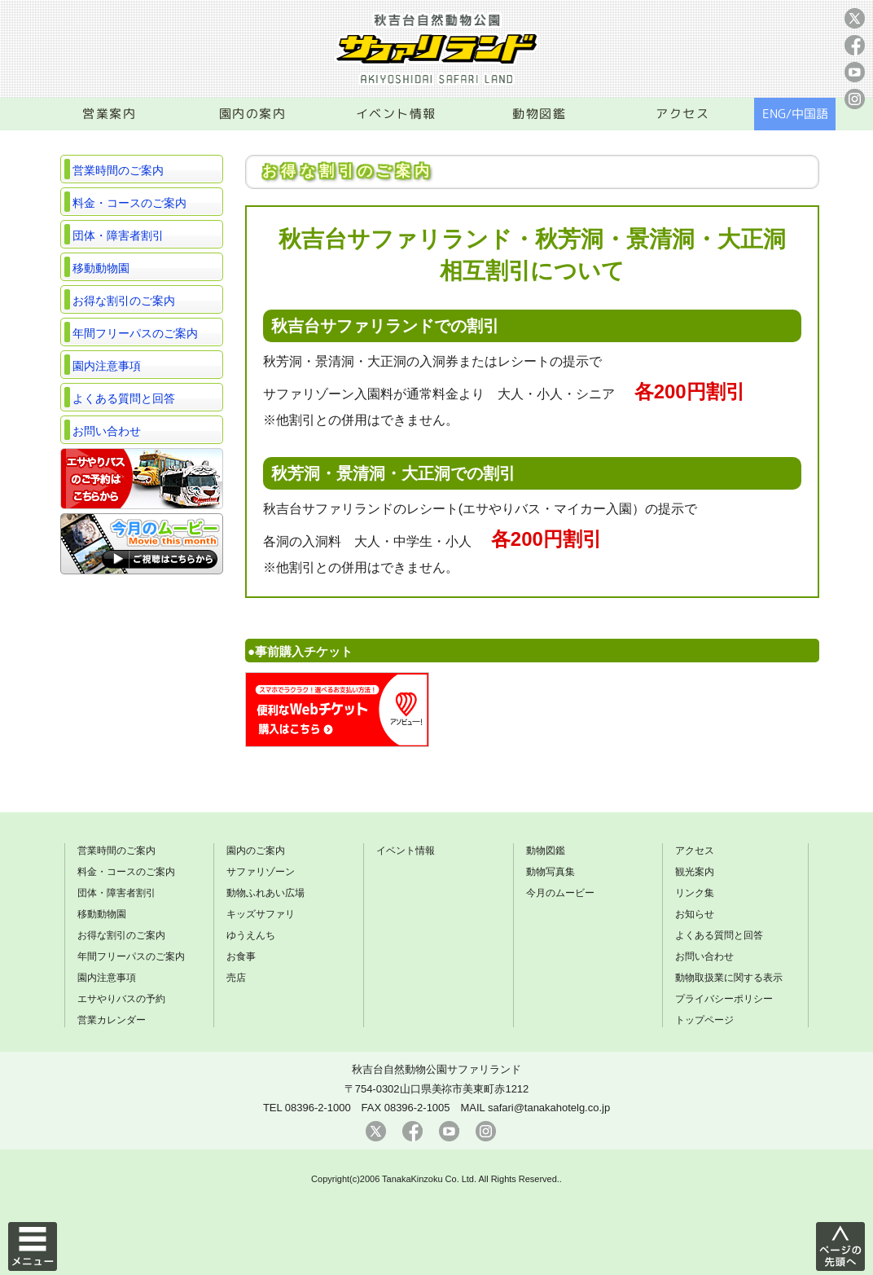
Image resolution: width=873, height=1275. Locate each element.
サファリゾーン (260, 871)
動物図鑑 (539, 113)
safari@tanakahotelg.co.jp (549, 1107)
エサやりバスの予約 (121, 999)
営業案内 (109, 113)
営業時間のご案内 (118, 170)
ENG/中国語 (795, 113)
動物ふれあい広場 (265, 893)
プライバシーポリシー (724, 999)
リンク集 (694, 893)
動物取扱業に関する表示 (729, 977)
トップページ (704, 1020)
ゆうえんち (250, 935)
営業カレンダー (111, 1020)
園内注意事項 (106, 365)
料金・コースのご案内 (129, 202)
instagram (854, 99)
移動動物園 (100, 268)
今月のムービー (560, 893)
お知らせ (694, 914)
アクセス (682, 113)
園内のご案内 (255, 850)
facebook (854, 45)
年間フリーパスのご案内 (135, 333)
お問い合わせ (106, 430)
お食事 (241, 956)
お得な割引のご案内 (123, 300)
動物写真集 (550, 871)
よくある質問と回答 (123, 398)
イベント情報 (396, 113)
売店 (236, 977)
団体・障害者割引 (118, 235)
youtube (854, 72)
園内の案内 (253, 113)
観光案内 (694, 871)
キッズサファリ (260, 914)
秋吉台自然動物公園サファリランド (436, 1069)
